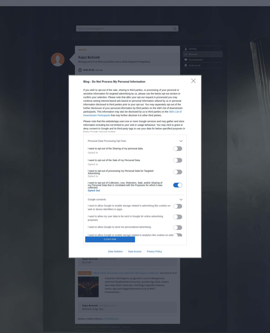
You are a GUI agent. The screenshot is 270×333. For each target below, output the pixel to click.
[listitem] (135, 141)
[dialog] (135, 166)
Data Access (135, 251)
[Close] (194, 82)
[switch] (177, 148)
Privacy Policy (154, 251)
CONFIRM (110, 239)
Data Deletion (115, 251)
